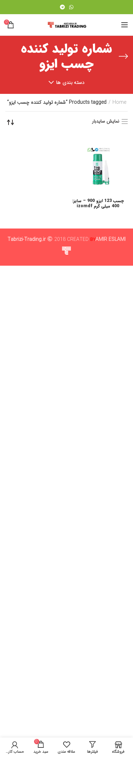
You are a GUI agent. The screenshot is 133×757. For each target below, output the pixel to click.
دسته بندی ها (70, 82)
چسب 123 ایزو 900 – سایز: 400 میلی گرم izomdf (98, 203)
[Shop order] (10, 122)
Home (119, 102)
